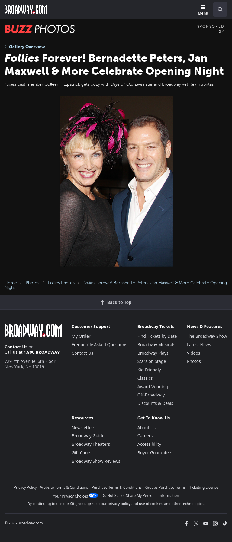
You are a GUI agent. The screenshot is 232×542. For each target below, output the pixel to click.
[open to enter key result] (220, 9)
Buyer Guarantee (154, 452)
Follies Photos (61, 282)
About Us (146, 427)
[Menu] (203, 10)
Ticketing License (203, 487)
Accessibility (149, 444)
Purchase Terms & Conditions (117, 487)
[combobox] (217, 9)
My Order (81, 336)
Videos (193, 353)
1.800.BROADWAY (42, 352)
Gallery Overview (25, 46)
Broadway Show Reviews (96, 461)
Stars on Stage (151, 361)
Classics (145, 378)
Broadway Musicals (156, 344)
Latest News (199, 344)
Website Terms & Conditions (64, 487)
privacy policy (119, 503)
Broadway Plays (153, 353)
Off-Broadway (151, 395)
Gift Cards (81, 452)
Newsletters (83, 427)
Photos (32, 282)
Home (11, 282)
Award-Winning (152, 386)
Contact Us (16, 347)
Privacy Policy (25, 487)
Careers (145, 436)
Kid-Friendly (149, 370)
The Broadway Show (207, 336)
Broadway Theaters (91, 444)
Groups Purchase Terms (165, 487)
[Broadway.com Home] (26, 9)
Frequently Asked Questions (99, 344)
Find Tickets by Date (157, 336)
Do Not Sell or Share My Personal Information (140, 495)
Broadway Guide (88, 436)
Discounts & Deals (155, 403)
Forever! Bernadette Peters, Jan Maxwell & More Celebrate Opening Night (116, 285)
